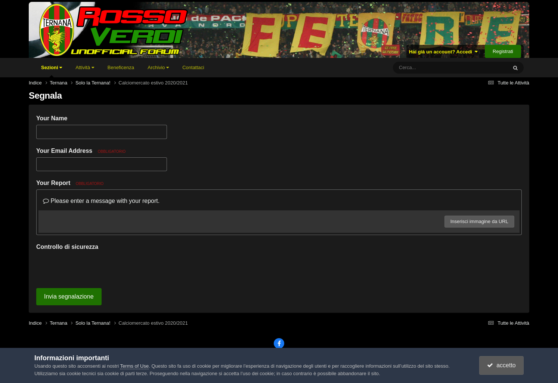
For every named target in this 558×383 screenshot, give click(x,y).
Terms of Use (134, 366)
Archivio (158, 67)
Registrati (503, 51)
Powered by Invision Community (279, 342)
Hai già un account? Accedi (443, 52)
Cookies (324, 332)
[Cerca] (433, 68)
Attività (84, 67)
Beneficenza (121, 67)
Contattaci (193, 67)
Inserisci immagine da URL (479, 221)
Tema (263, 332)
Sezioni (51, 71)
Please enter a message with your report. (101, 201)
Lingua (234, 332)
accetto (501, 365)
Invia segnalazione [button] (69, 267)
